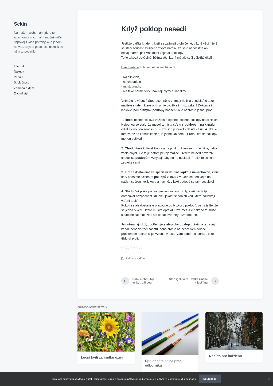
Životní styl (21, 93)
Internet (19, 66)
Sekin (20, 24)
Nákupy (19, 71)
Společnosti (21, 82)
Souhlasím (210, 378)
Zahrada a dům (24, 88)
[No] (268, 379)
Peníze (18, 77)
